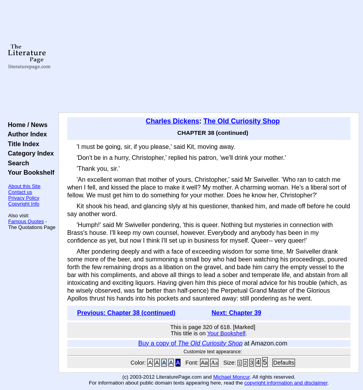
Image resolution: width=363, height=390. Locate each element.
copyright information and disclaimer (285, 383)
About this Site (24, 186)
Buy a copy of (190, 343)
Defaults (283, 363)
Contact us (20, 192)
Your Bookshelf (29, 172)
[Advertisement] (208, 56)
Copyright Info (23, 204)
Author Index (25, 134)
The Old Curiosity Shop (242, 121)
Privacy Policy (23, 198)
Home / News (26, 124)
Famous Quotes (26, 221)
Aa (204, 363)
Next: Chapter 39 (236, 312)
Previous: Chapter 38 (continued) (126, 312)
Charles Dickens (172, 121)
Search (16, 162)
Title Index (21, 143)
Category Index (29, 153)
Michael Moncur (231, 377)
